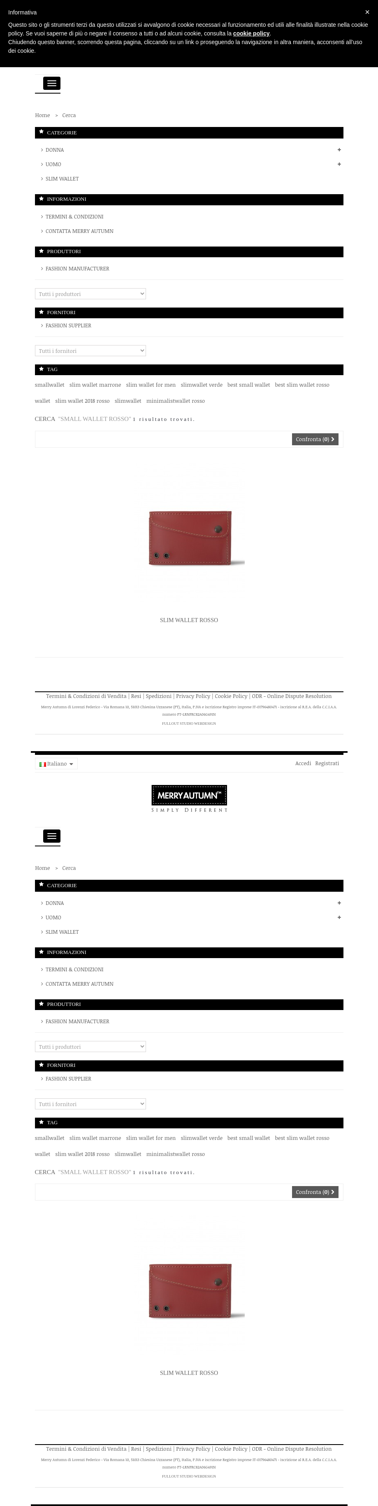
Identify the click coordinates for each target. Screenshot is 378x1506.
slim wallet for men (151, 384)
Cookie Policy (231, 696)
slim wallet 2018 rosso (82, 400)
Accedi (303, 763)
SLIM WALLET (61, 178)
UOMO (52, 164)
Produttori (64, 251)
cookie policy (251, 33)
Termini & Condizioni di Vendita (86, 696)
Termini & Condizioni (74, 216)
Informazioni (66, 199)
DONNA (54, 149)
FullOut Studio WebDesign (189, 723)
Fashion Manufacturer (76, 268)
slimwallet (128, 400)
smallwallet (50, 384)
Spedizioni (159, 696)
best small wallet (248, 384)
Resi (136, 696)
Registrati (327, 763)
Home (42, 115)
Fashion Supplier (67, 325)
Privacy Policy (193, 696)
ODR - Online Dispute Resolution (292, 696)
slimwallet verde (202, 384)
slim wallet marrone (95, 384)
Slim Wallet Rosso (189, 620)
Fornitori (61, 312)
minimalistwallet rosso (175, 400)
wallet (43, 400)
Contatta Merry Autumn (79, 231)
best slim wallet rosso (302, 384)
